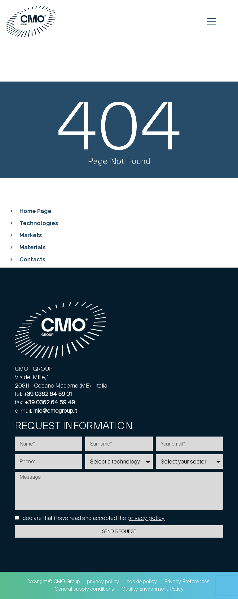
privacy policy (146, 518)
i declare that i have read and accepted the (92, 518)
